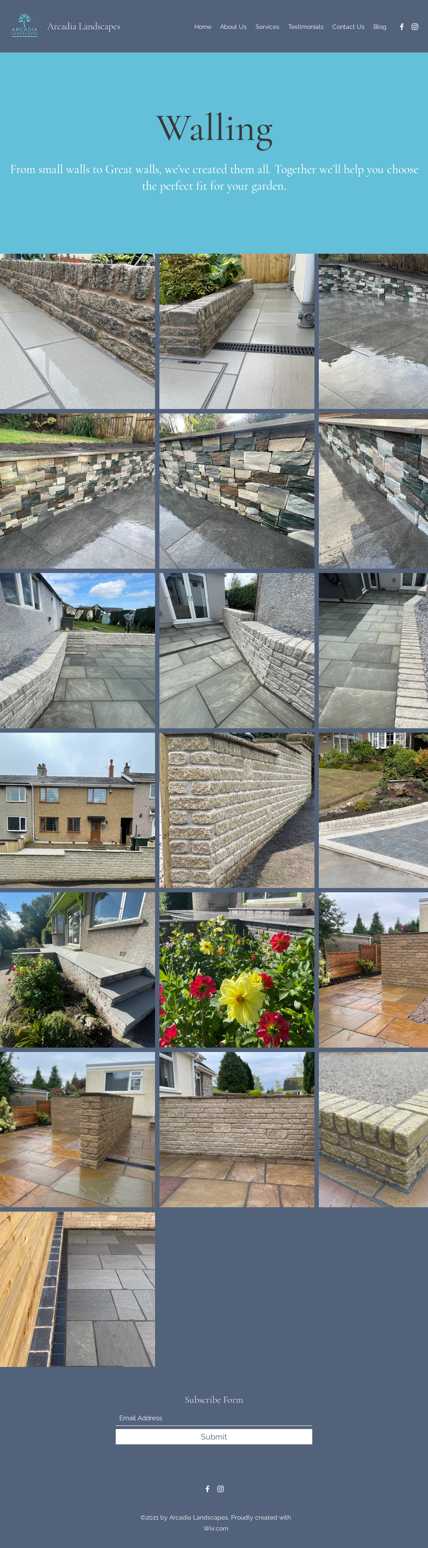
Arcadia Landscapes (83, 26)
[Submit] (214, 1436)
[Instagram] (415, 26)
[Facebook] (401, 26)
